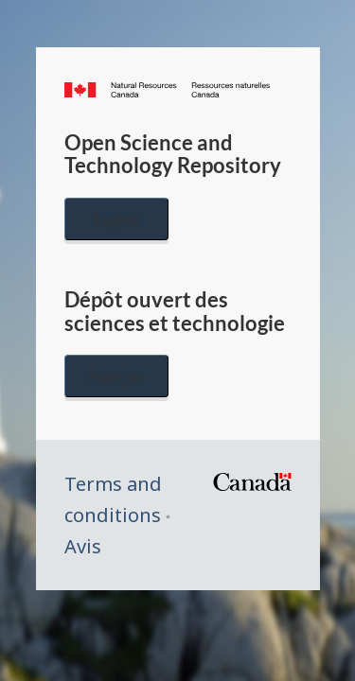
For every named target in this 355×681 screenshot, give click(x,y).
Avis (82, 546)
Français (116, 376)
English (116, 219)
